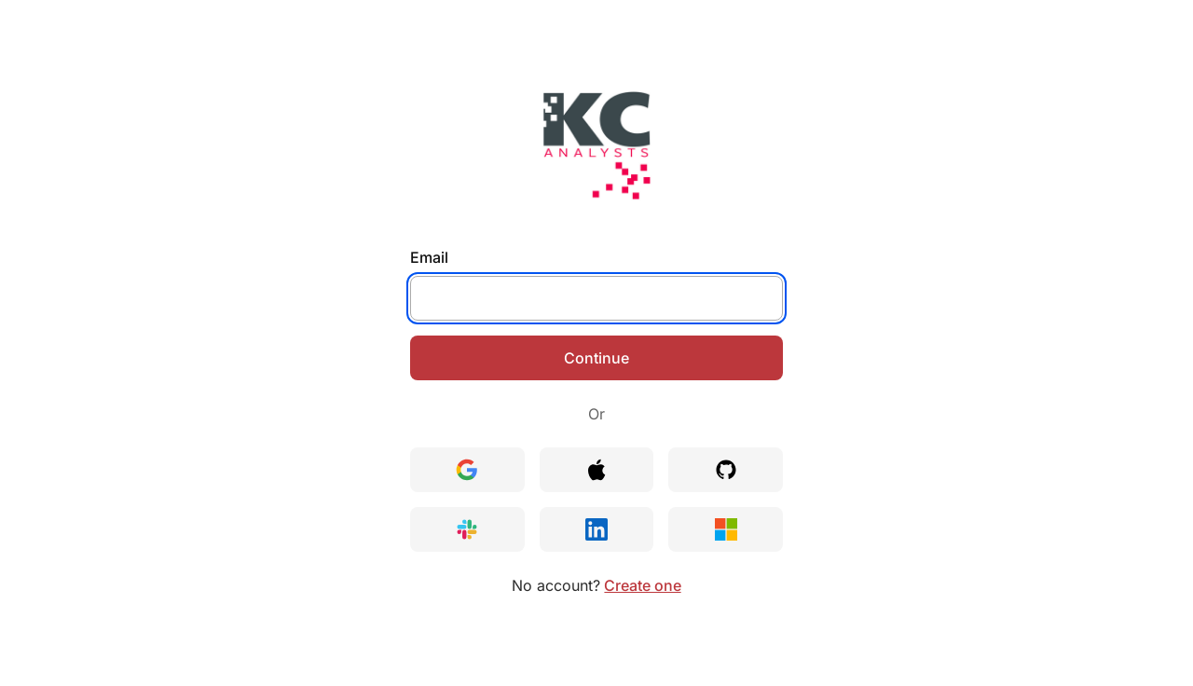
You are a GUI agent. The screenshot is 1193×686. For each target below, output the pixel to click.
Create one (642, 585)
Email (429, 257)
